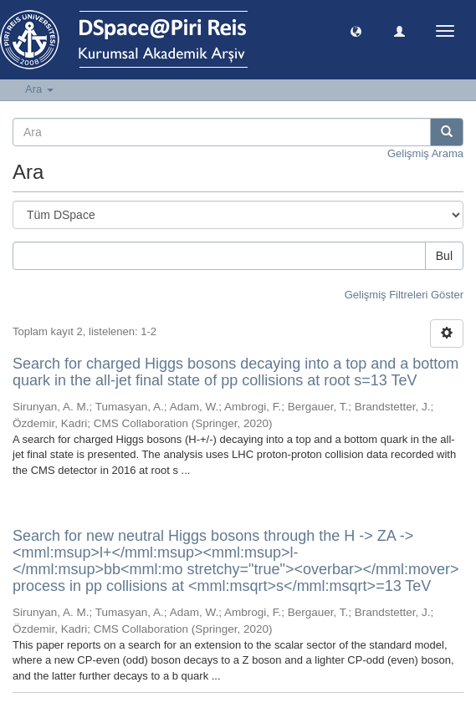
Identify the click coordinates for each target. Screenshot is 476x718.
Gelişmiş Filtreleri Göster (404, 294)
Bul (444, 255)
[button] (356, 30)
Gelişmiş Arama (425, 153)
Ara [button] (39, 89)
